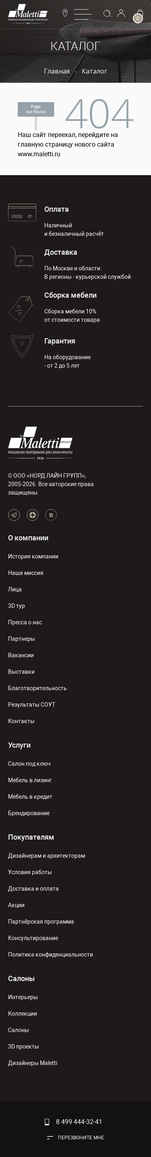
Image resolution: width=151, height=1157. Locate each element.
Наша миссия (25, 573)
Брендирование (29, 813)
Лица (15, 589)
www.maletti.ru (39, 154)
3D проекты (23, 1046)
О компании (28, 538)
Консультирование (33, 938)
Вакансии (21, 655)
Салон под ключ (29, 763)
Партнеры (21, 639)
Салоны (21, 978)
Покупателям (31, 837)
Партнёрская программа (41, 921)
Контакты (21, 721)
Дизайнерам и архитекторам (46, 855)
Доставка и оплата (33, 888)
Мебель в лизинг (30, 780)
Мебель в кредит (30, 796)
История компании (33, 556)
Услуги (19, 745)
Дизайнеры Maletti (32, 1063)
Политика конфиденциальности (50, 954)
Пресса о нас (25, 622)
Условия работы (30, 872)
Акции (16, 905)
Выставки (21, 671)
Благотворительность (37, 688)
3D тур (16, 606)
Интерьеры (23, 997)
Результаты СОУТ (31, 704)
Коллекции (22, 1013)
